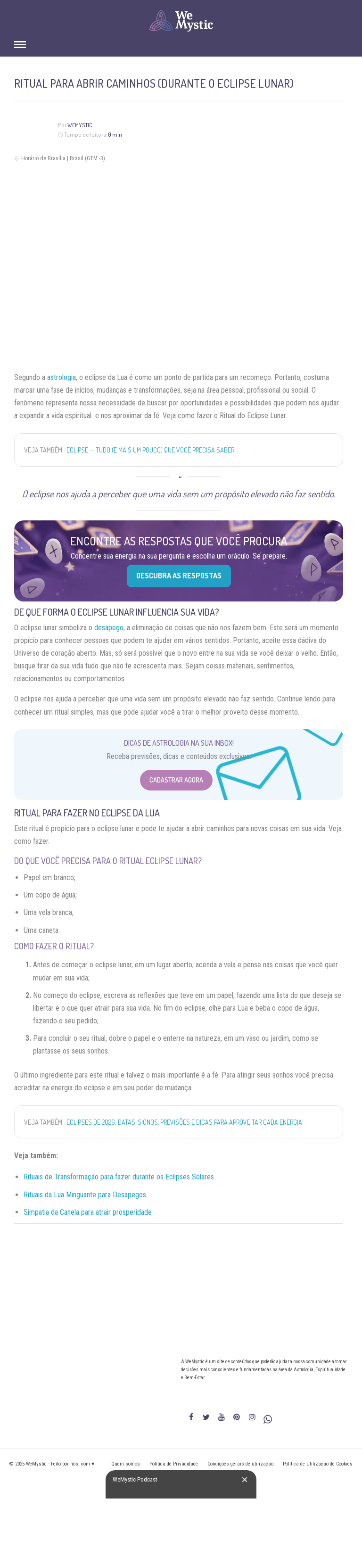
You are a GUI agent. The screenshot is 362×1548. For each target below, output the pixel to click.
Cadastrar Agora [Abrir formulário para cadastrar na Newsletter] (176, 780)
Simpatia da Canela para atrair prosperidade (88, 1212)
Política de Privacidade (173, 1464)
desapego (108, 627)
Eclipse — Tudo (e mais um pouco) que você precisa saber (150, 450)
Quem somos (125, 1464)
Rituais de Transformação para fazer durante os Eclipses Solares (119, 1176)
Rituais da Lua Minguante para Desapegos (85, 1194)
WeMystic (79, 125)
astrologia (61, 377)
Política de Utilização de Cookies (318, 1464)
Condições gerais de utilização (240, 1464)
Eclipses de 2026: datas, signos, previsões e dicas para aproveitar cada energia (184, 1122)
